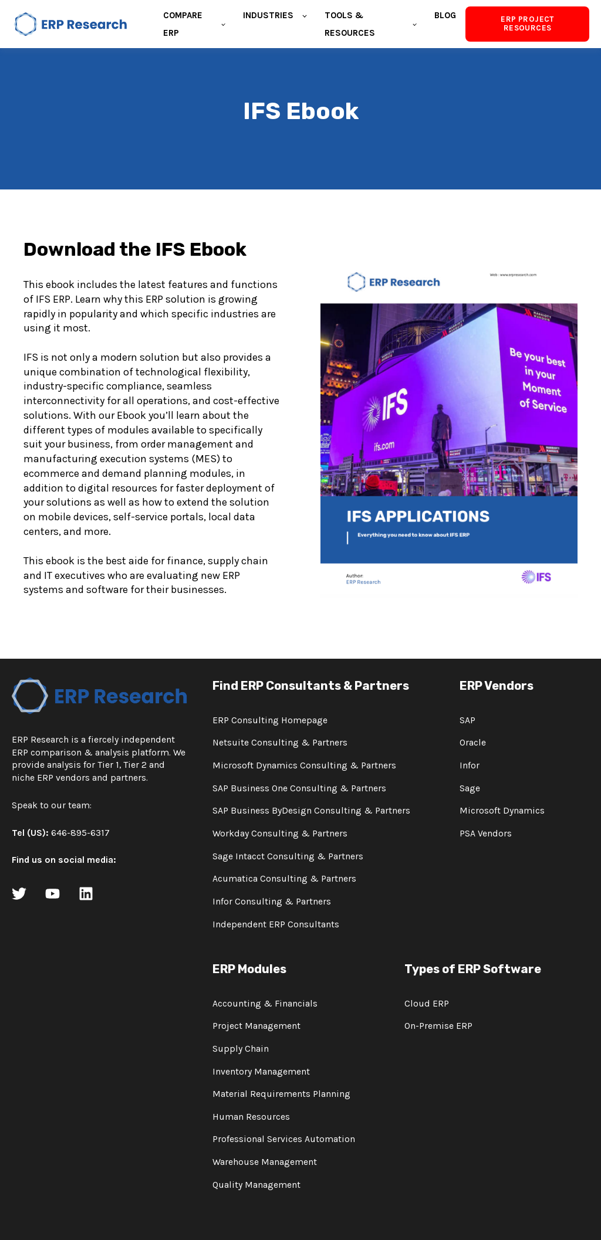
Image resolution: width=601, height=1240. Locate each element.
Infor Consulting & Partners (271, 902)
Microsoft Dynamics (502, 811)
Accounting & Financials (265, 1004)
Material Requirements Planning (281, 1094)
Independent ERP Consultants (275, 925)
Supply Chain (240, 1049)
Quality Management (256, 1185)
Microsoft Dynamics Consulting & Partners (304, 766)
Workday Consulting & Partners (279, 834)
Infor (470, 766)
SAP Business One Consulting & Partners (299, 789)
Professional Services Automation (283, 1139)
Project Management (256, 1026)
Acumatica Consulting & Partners (284, 879)
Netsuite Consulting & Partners (279, 743)
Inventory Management (261, 1072)
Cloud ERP (426, 1004)
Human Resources (251, 1117)
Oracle (473, 743)
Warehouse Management (264, 1162)
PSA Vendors (486, 834)
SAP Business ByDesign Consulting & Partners (311, 811)
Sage (470, 789)
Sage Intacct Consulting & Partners (287, 857)
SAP (467, 721)
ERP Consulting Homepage (269, 721)
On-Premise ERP (438, 1026)
